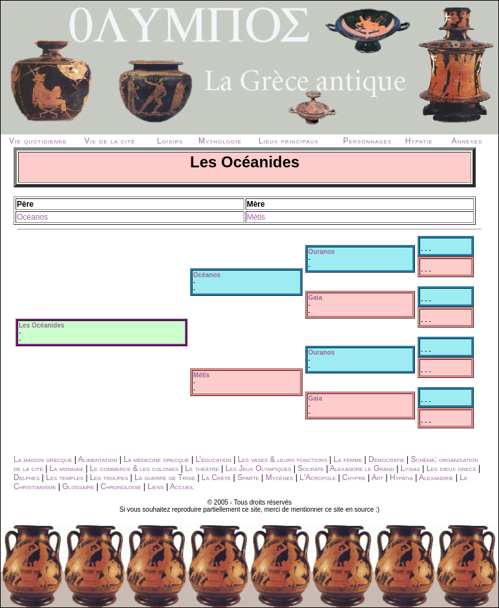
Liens (155, 486)
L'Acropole (317, 477)
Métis (256, 217)
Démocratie (386, 459)
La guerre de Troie (164, 477)
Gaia (315, 297)
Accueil (182, 486)
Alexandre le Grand (362, 468)
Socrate (310, 468)
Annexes (466, 140)
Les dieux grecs (451, 468)
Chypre (353, 477)
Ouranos (321, 251)
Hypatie (419, 140)
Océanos (32, 217)
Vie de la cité (110, 140)
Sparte (248, 477)
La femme (348, 459)
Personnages (367, 140)
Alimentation (98, 459)
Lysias (410, 468)
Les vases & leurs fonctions (283, 459)
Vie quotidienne (38, 140)
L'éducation (213, 459)
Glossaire (78, 486)
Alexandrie (436, 477)
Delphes (26, 477)
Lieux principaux (289, 140)
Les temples (64, 477)
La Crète (216, 477)
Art (378, 477)
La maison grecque (43, 459)
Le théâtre (202, 468)
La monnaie (67, 468)
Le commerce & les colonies (134, 468)
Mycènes (279, 477)
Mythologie (220, 140)
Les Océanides (42, 325)
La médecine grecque (156, 459)
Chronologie (121, 486)
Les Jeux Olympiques (259, 468)
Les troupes (109, 477)
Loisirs (170, 140)
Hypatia (401, 477)
